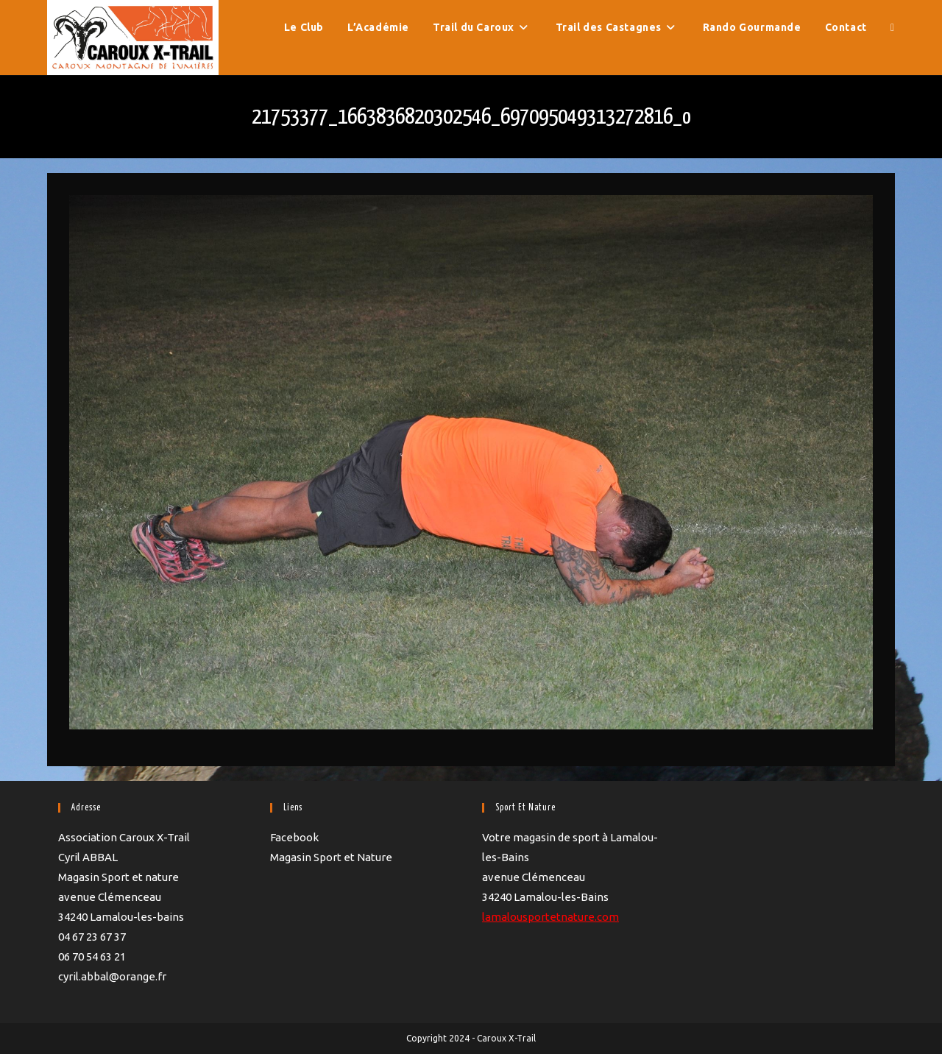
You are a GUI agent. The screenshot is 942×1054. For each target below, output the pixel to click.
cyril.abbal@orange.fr (112, 976)
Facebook (294, 837)
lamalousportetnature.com (550, 916)
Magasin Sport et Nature (331, 857)
